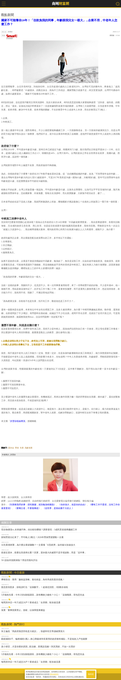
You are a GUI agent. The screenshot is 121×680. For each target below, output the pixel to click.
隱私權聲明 (54, 674)
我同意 (91, 674)
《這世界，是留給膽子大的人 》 (58, 508)
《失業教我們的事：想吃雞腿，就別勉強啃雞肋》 (32, 504)
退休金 (11, 448)
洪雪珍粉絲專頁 (17, 421)
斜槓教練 (11, 36)
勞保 (17, 448)
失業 (22, 448)
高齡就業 (28, 448)
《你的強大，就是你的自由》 (72, 504)
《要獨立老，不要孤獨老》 (27, 508)
